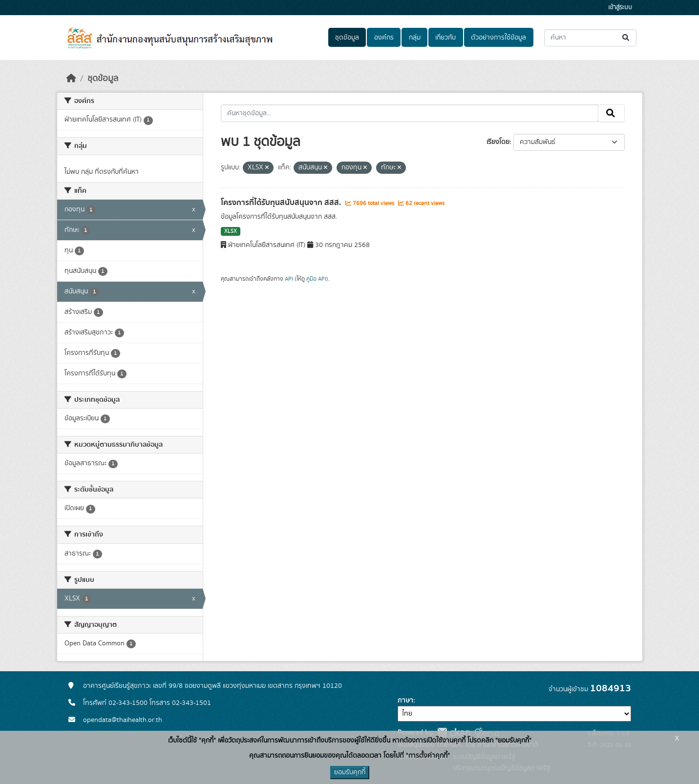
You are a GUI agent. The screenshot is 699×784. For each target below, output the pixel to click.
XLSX (230, 231)
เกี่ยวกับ (445, 37)
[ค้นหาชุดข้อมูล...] (590, 37)
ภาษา (405, 700)
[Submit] (626, 37)
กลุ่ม (415, 37)
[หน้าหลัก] (71, 78)
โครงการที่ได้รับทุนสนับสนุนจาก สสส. (282, 202)
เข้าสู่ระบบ (620, 7)
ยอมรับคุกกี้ (349, 772)
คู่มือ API (316, 278)
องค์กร (384, 37)
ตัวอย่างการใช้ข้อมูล (498, 37)
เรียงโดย (498, 142)
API (289, 278)
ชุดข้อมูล (347, 37)
